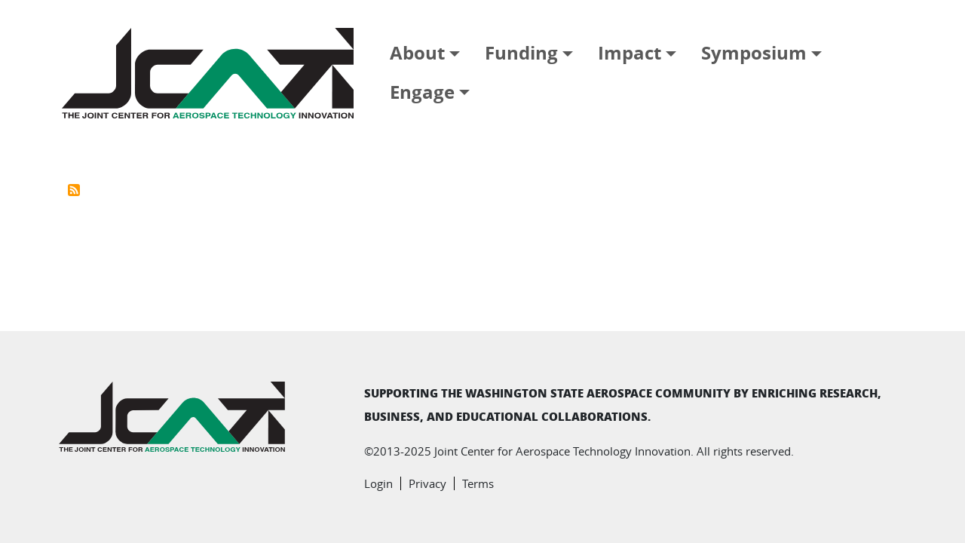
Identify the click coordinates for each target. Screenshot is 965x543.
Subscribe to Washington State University (74, 190)
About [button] (417, 53)
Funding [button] (521, 53)
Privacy (427, 483)
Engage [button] (422, 92)
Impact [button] (629, 53)
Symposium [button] (754, 53)
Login (378, 483)
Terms (478, 483)
